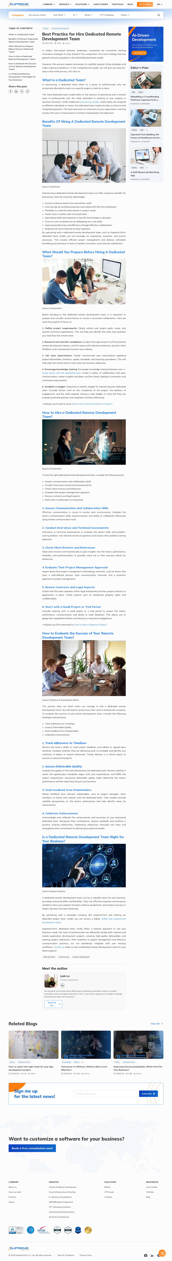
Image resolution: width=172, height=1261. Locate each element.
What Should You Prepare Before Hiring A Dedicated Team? (21, 49)
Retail (89, 15)
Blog (130, 4)
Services (65, 4)
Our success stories (37, 15)
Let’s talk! (145, 4)
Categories (18, 15)
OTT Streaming (107, 15)
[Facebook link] (11, 91)
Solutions (82, 4)
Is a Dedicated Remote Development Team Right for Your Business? (22, 77)
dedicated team (49, 957)
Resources (152, 1182)
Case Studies (100, 4)
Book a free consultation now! (32, 1148)
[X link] (22, 91)
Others (125, 15)
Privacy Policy (86, 1255)
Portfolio (117, 4)
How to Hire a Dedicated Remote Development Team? (22, 57)
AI (75, 15)
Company (49, 4)
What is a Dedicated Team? (22, 34)
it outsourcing (63, 957)
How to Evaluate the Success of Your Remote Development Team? (22, 66)
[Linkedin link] (16, 91)
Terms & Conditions (65, 1255)
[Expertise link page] (145, 44)
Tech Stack (59, 15)
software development (80, 957)
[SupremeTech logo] (18, 4)
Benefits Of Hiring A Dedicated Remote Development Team (23, 40)
